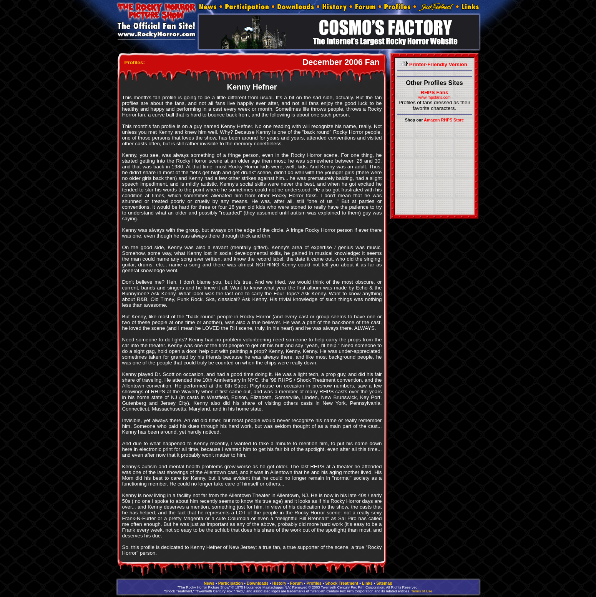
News (209, 583)
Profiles (134, 62)
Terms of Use (421, 591)
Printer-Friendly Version (434, 64)
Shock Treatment (341, 583)
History (279, 583)
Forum (296, 583)
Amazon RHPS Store (444, 120)
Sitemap (384, 583)
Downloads (258, 583)
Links (367, 583)
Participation (230, 583)
